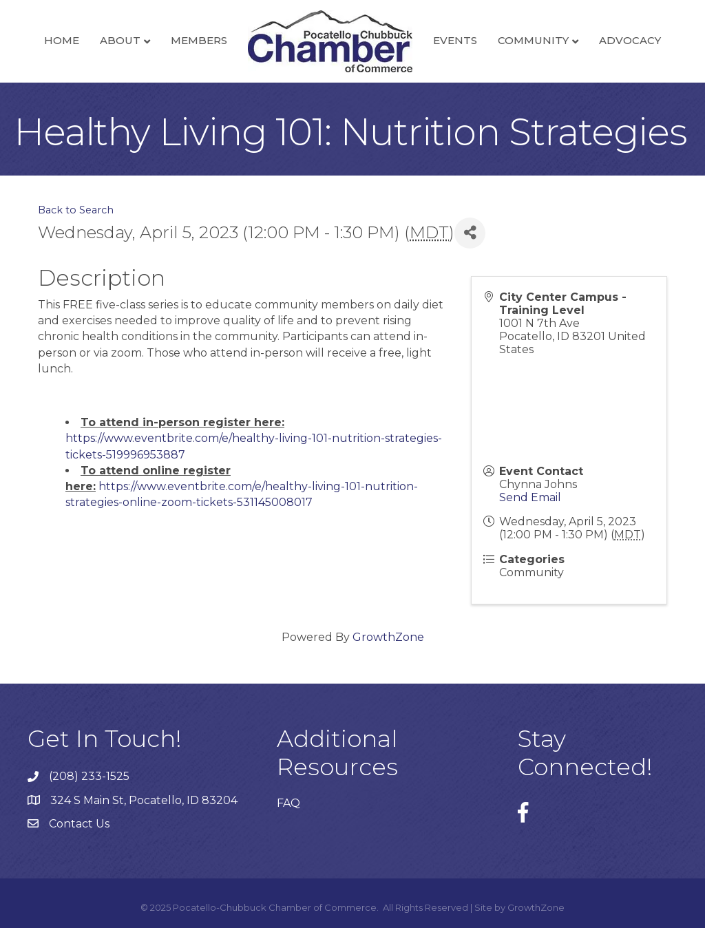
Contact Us (79, 823)
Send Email (530, 497)
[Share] (469, 233)
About (120, 40)
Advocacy (630, 40)
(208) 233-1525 (89, 776)
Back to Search (76, 210)
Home (61, 40)
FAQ (288, 803)
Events (455, 40)
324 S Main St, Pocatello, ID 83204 (144, 800)
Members (199, 40)
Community (533, 40)
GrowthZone (388, 637)
